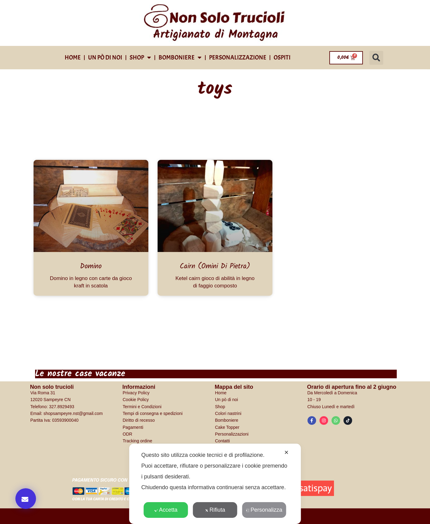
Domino (91, 266)
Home (73, 57)
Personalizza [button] (264, 510)
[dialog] (215, 484)
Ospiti (282, 57)
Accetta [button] (165, 510)
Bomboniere (180, 57)
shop (140, 57)
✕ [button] (286, 452)
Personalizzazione (237, 57)
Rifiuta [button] (215, 510)
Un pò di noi (105, 57)
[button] (376, 58)
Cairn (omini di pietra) (215, 266)
